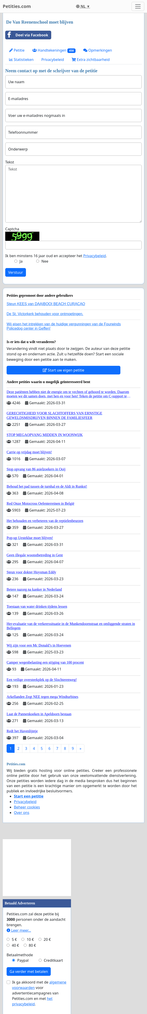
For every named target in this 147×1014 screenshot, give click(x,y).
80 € (32, 945)
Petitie (17, 50)
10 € (30, 939)
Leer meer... (19, 930)
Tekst (9, 162)
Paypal (23, 960)
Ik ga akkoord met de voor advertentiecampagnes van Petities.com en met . (39, 993)
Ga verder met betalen (29, 971)
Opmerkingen (97, 50)
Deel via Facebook (26, 35)
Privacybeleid (52, 59)
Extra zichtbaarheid (91, 59)
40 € (15, 945)
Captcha (12, 228)
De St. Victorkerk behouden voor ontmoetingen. (45, 314)
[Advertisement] (37, 867)
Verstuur (15, 272)
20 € (47, 939)
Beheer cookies (27, 807)
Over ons (21, 812)
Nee (44, 261)
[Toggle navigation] (138, 6)
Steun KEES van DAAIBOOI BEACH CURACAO (46, 304)
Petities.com (17, 6)
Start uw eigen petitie (63, 370)
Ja (21, 261)
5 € (14, 939)
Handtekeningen (54, 50)
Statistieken (21, 59)
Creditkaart (53, 960)
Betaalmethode (20, 954)
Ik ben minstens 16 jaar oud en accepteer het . (56, 255)
